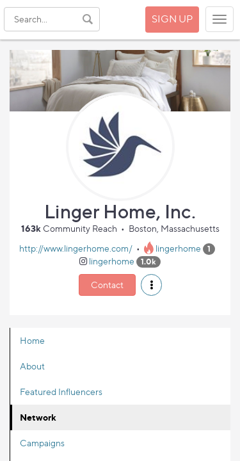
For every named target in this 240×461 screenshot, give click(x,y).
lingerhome (178, 248)
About (32, 365)
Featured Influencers (61, 391)
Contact (107, 284)
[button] (151, 285)
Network (38, 417)
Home (32, 340)
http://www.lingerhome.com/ (75, 248)
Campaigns (42, 442)
